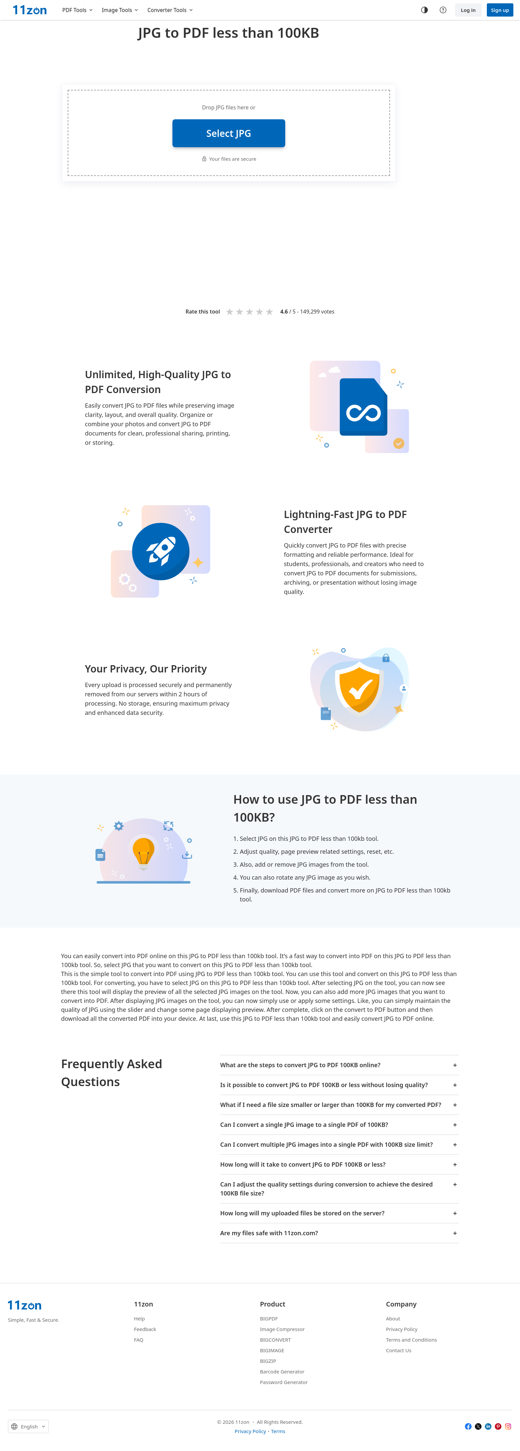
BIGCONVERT (275, 1339)
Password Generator (284, 1382)
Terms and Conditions (411, 1339)
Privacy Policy (402, 1329)
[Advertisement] (229, 61)
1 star (230, 311)
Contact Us (398, 1350)
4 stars (260, 311)
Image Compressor (282, 1329)
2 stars (240, 311)
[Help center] (443, 10)
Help (139, 1318)
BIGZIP (268, 1361)
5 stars (270, 311)
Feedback (145, 1329)
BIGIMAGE (272, 1350)
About (393, 1318)
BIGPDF (269, 1318)
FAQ (139, 1339)
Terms (278, 1431)
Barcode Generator (282, 1371)
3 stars (250, 311)
